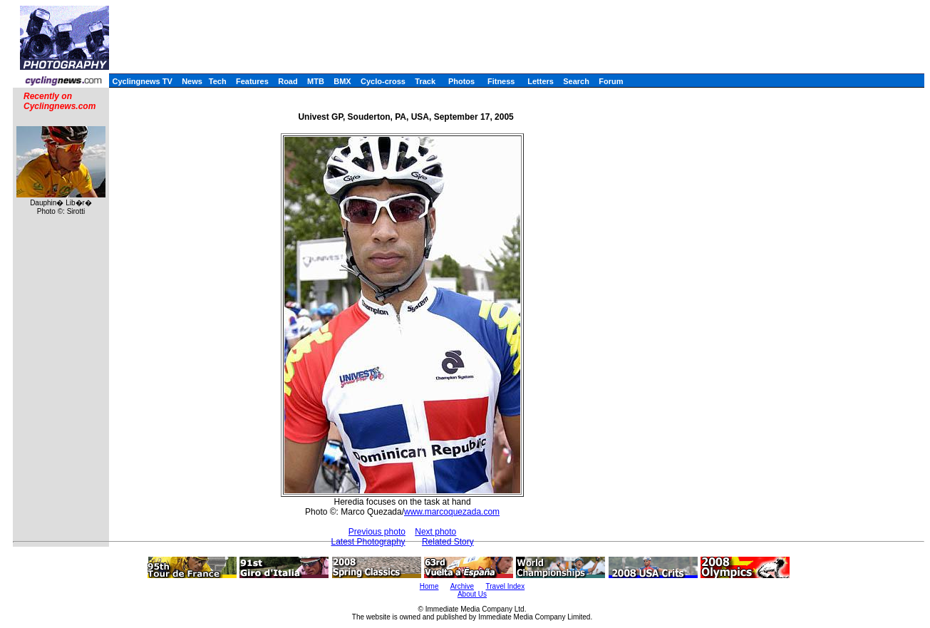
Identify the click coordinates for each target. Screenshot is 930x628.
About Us (472, 594)
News (192, 81)
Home (429, 586)
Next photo (435, 532)
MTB (315, 81)
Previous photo (376, 532)
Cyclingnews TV (142, 81)
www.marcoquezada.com (452, 512)
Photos (461, 81)
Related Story (448, 542)
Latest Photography (368, 542)
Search (576, 81)
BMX (342, 81)
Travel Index (505, 586)
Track (425, 81)
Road (288, 81)
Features (252, 81)
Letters (540, 81)
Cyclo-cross (383, 81)
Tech (218, 81)
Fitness (501, 81)
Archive (462, 586)
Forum (611, 81)
